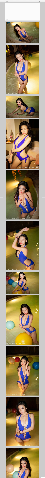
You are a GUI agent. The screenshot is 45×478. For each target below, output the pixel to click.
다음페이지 (44, 194)
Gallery (7, 1)
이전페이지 (2, 194)
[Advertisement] (22, 10)
